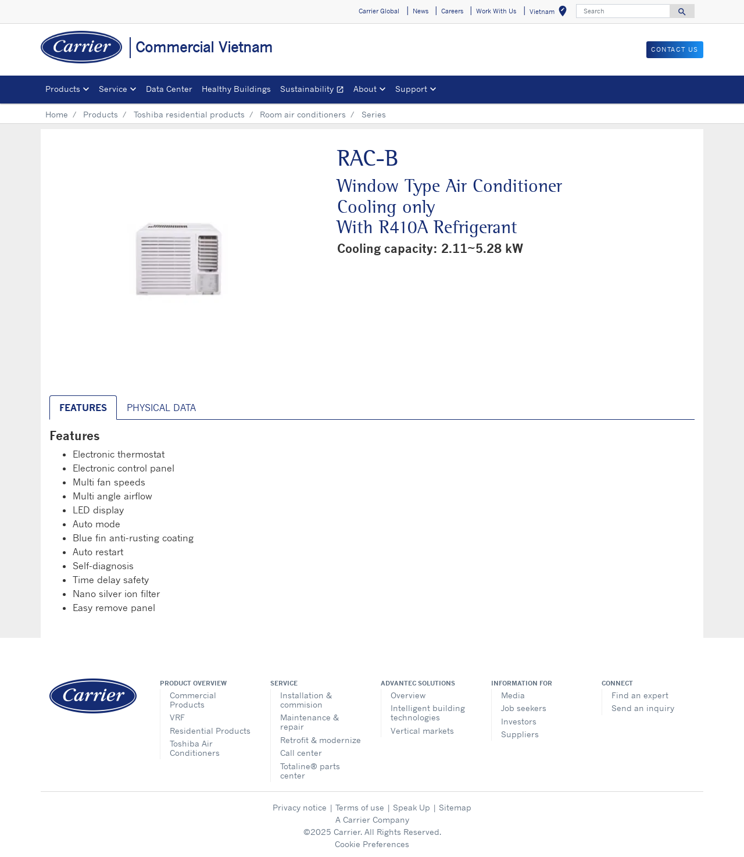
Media (513, 695)
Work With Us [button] (496, 11)
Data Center (169, 89)
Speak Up (411, 807)
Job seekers (523, 708)
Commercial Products (193, 699)
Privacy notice (300, 807)
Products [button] (62, 89)
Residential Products (210, 730)
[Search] (623, 11)
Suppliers (520, 734)
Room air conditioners (303, 114)
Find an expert (639, 695)
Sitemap (455, 807)
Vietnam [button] (550, 13)
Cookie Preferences (372, 844)
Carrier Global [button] (379, 11)
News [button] (420, 11)
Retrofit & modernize (320, 740)
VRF (177, 717)
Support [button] (411, 89)
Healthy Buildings (236, 89)
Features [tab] (83, 407)
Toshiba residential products (189, 114)
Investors (518, 721)
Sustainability (314, 90)
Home (56, 114)
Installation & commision (306, 699)
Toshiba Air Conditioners (195, 748)
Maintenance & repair (309, 721)
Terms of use (359, 807)
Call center (301, 753)
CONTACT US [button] (675, 49)
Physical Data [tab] (161, 407)
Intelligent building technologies (428, 712)
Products (100, 114)
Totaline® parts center (310, 770)
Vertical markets (422, 730)
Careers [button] (452, 11)
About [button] (365, 89)
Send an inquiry (642, 708)
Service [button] (113, 89)
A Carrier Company (372, 819)
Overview (408, 695)
